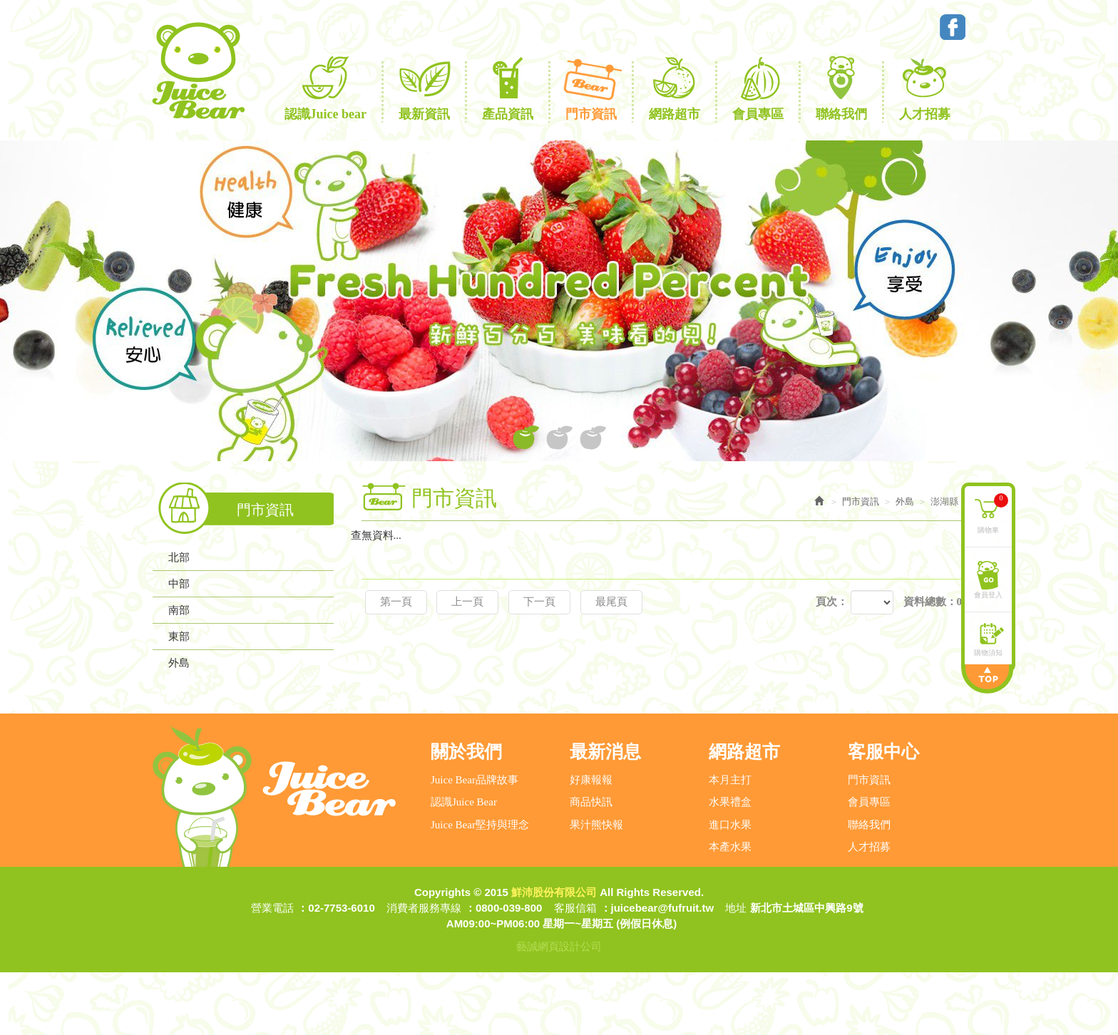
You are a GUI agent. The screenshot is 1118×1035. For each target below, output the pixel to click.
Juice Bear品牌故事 (474, 842)
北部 (179, 557)
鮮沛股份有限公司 (197, 71)
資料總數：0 (933, 601)
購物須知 (988, 652)
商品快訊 (591, 864)
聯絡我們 (869, 886)
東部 (179, 636)
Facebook (952, 27)
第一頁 (396, 601)
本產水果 (730, 909)
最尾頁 (611, 601)
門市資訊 (869, 842)
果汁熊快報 (596, 886)
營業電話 (272, 970)
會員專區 (869, 864)
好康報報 (591, 842)
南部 (179, 610)
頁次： (832, 601)
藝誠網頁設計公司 (559, 1009)
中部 (179, 583)
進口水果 (730, 886)
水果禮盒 (730, 864)
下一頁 (539, 601)
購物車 (993, 512)
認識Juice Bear (464, 864)
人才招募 (869, 909)
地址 (736, 970)
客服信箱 (575, 970)
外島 (179, 663)
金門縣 (197, 710)
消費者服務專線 (423, 970)
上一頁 (467, 601)
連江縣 (197, 687)
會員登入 (988, 594)
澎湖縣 (197, 732)
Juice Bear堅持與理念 (480, 886)
